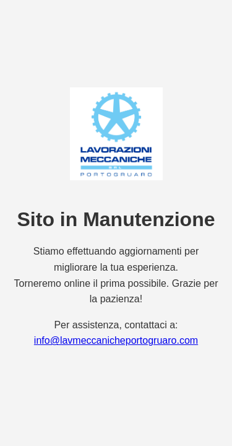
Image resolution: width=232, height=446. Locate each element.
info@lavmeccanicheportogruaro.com (116, 340)
